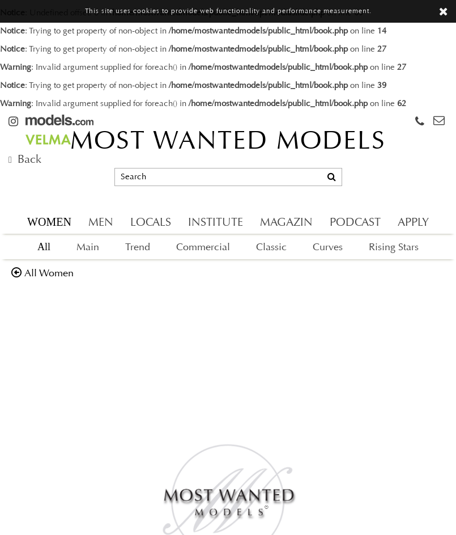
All (43, 246)
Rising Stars (394, 247)
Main (87, 247)
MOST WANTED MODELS (228, 142)
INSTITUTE (215, 223)
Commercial (203, 247)
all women (49, 273)
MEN (100, 223)
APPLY (413, 223)
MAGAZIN (286, 223)
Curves (328, 247)
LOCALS (150, 223)
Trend (137, 247)
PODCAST (355, 223)
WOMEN (49, 222)
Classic (271, 247)
